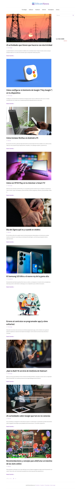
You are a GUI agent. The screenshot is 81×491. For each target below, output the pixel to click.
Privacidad (47, 485)
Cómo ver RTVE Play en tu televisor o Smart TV (25, 183)
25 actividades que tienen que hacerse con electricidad (29, 45)
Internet (44, 9)
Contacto (37, 485)
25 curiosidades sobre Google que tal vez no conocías (28, 416)
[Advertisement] (65, 27)
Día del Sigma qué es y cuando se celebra (23, 229)
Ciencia (57, 9)
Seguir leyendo (9, 55)
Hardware (37, 9)
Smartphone (51, 9)
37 (13, 478)
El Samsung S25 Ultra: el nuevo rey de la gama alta (27, 276)
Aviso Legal (52, 485)
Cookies (42, 485)
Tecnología (24, 9)
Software (31, 9)
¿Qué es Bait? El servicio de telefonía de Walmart (26, 371)
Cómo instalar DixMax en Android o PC (22, 138)
